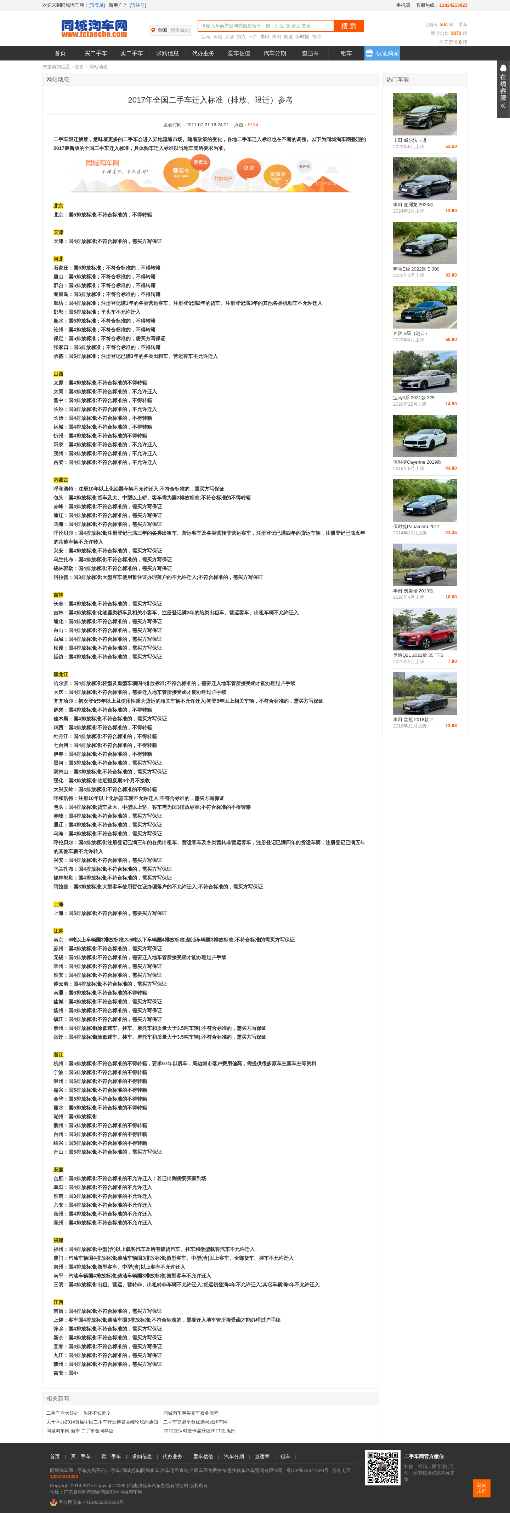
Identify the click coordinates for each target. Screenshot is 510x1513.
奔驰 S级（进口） (411, 333)
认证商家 (382, 51)
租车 (346, 53)
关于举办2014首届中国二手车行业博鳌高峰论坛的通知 (102, 1422)
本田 (265, 36)
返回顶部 (482, 1488)
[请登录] (97, 5)
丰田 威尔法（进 (410, 140)
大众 (229, 36)
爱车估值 (239, 53)
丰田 (276, 36)
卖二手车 (131, 53)
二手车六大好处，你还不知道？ (78, 1413)
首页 (60, 53)
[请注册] (138, 5)
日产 (252, 36)
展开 (503, 89)
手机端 (403, 5)
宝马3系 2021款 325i (414, 397)
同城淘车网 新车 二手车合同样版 (79, 1430)
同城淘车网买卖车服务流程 (191, 1413)
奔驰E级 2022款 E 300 (416, 269)
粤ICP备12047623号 (308, 1470)
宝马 (205, 36)
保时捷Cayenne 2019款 (417, 462)
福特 (316, 36)
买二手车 (96, 53)
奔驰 (217, 36)
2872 (455, 33)
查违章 (310, 53)
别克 (241, 36)
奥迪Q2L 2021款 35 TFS (418, 655)
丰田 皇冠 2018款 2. (413, 719)
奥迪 (288, 36)
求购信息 (167, 53)
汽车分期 (275, 53)
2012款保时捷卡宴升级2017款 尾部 (199, 1430)
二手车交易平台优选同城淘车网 (195, 1422)
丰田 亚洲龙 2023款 (413, 204)
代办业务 (203, 53)
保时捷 (302, 36)
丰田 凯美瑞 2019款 (413, 590)
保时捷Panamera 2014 (416, 526)
